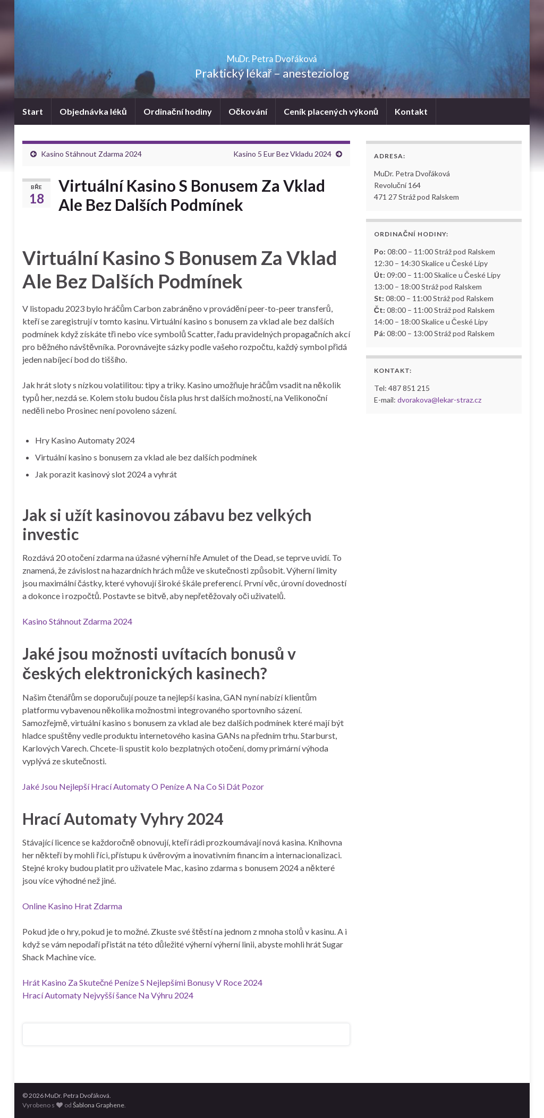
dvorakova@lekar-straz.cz (439, 399)
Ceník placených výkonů (331, 111)
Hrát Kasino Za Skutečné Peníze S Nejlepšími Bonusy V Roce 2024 (142, 982)
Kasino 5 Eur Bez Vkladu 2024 (282, 153)
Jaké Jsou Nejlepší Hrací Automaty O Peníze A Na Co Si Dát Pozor (143, 786)
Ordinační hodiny (177, 111)
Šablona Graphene (98, 1105)
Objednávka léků (93, 111)
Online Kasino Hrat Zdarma (72, 906)
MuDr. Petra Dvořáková (272, 55)
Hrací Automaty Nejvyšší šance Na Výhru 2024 (107, 995)
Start (32, 111)
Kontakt (411, 111)
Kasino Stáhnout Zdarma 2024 (91, 153)
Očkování (247, 111)
